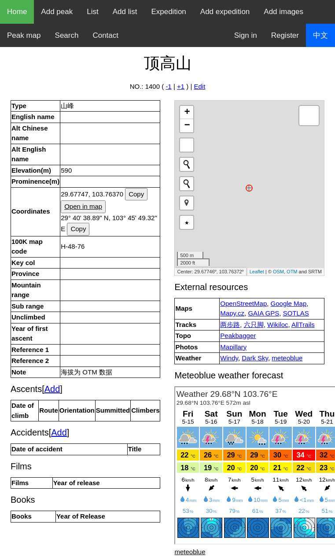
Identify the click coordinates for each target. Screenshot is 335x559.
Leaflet (257, 271)
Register (285, 35)
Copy (136, 194)
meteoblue (287, 358)
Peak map (24, 35)
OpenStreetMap (243, 303)
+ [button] (187, 112)
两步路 (230, 324)
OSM (278, 271)
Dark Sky (255, 358)
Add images (283, 11)
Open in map (83, 206)
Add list (125, 11)
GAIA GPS (263, 313)
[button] (186, 203)
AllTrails (303, 324)
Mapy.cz (232, 313)
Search (67, 35)
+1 (180, 86)
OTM (292, 271)
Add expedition (225, 11)
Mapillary (233, 347)
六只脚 (254, 324)
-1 (168, 86)
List (92, 11)
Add (52, 389)
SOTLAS (296, 313)
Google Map (289, 303)
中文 (320, 35)
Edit (199, 86)
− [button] (187, 125)
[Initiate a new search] (186, 164)
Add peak (57, 11)
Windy (229, 358)
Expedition (168, 11)
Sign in (245, 35)
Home (17, 11)
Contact (105, 35)
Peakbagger (238, 335)
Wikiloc (277, 324)
